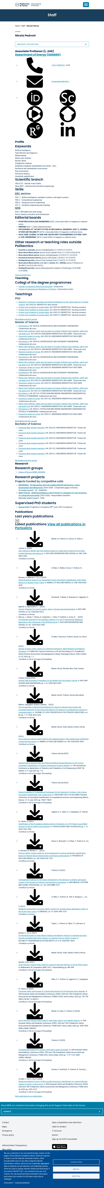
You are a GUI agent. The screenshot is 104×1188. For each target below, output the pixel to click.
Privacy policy (8, 1182)
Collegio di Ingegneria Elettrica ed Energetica (36, 287)
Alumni (55, 1135)
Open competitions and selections (67, 1122)
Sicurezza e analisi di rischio (29, 336)
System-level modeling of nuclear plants (34, 307)
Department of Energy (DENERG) (38, 55)
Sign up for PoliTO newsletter (64, 1139)
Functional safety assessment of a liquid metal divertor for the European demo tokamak (52, 991)
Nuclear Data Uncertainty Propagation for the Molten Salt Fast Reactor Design (48, 681)
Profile (19, 142)
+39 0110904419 (58, 65)
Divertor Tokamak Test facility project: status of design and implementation (47, 609)
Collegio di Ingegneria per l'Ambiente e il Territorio (37, 289)
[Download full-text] (35, 539)
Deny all (76, 1169)
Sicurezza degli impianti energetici (32, 428)
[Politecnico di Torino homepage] (28, 5)
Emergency (7, 1131)
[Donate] (52, 1111)
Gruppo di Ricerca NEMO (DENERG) (32, 472)
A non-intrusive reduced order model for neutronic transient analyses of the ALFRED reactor (53, 965)
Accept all (76, 1176)
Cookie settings (76, 1162)
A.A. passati (26, 319)
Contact (5, 1122)
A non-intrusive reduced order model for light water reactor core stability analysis (49, 1021)
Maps (4, 1127)
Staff (23, 26)
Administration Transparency (14, 1145)
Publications (24, 512)
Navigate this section (52, 44)
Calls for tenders (59, 1127)
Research (21, 463)
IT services (57, 1131)
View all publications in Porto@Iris (50, 526)
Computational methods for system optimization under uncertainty (43, 1050)
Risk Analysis (24, 326)
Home (17, 26)
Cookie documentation (22, 1182)
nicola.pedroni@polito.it (60, 81)
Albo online (7, 1149)
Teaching (21, 278)
